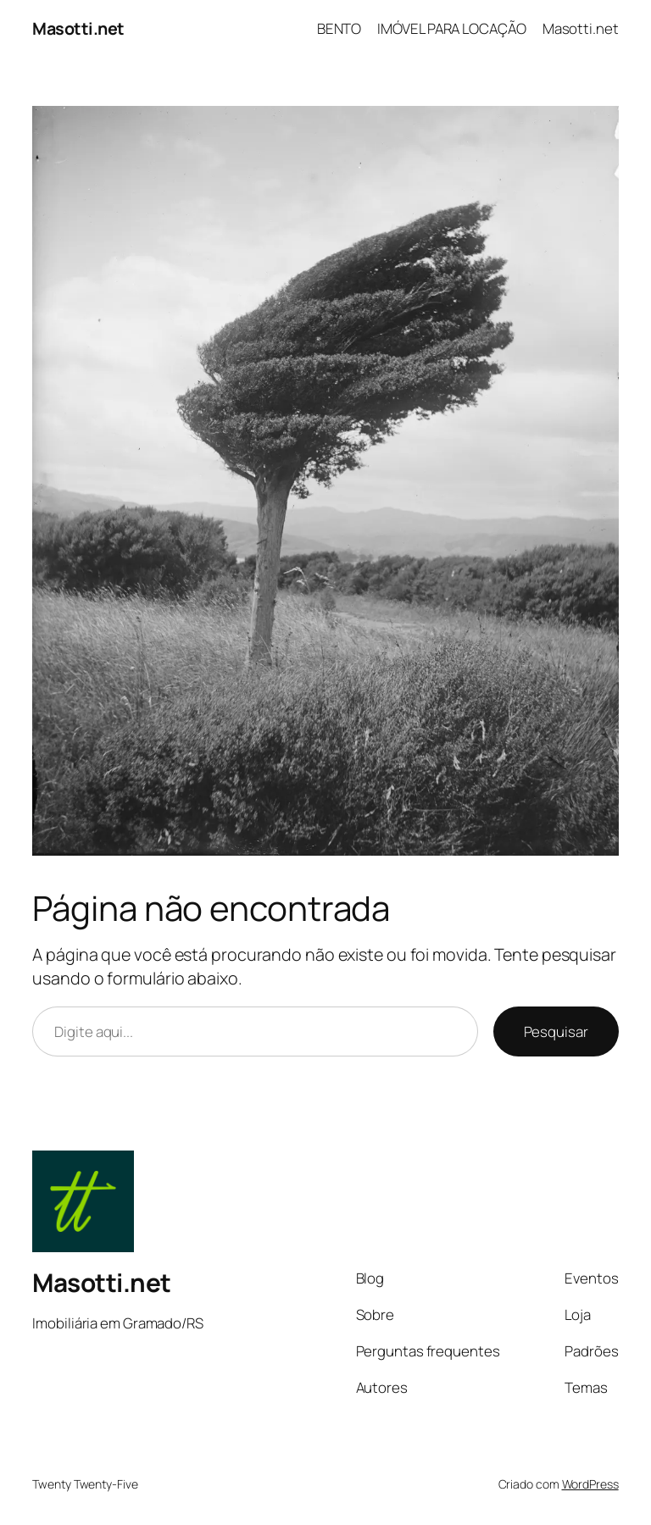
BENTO (339, 28)
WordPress (590, 1484)
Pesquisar (556, 1031)
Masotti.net (78, 28)
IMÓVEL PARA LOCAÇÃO (451, 28)
